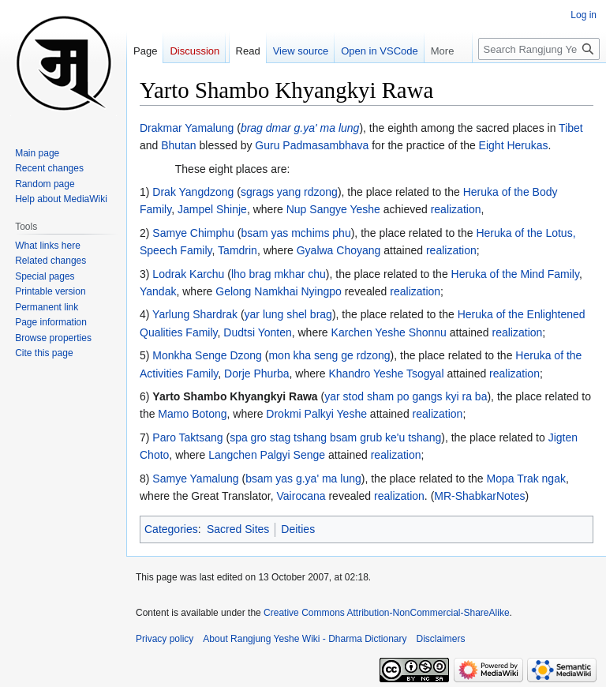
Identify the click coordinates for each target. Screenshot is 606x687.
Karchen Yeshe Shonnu (389, 332)
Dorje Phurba (257, 373)
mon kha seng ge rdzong (329, 355)
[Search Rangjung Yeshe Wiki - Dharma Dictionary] (539, 49)
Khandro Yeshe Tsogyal (385, 373)
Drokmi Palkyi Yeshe (316, 413)
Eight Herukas (513, 145)
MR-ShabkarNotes (479, 496)
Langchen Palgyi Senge (266, 455)
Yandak (158, 291)
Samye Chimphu (193, 233)
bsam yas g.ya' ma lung (303, 478)
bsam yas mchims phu (295, 233)
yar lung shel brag (288, 314)
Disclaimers (441, 638)
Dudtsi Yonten (257, 332)
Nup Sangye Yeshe (333, 209)
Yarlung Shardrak (195, 314)
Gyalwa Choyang (339, 250)
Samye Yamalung (195, 478)
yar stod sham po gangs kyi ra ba (405, 396)
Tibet (571, 128)
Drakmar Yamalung (187, 128)
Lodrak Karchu (188, 274)
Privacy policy (164, 638)
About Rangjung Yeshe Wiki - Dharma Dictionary (304, 638)
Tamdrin (237, 250)
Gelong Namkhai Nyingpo (278, 291)
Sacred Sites (238, 529)
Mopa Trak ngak (526, 478)
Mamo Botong (192, 413)
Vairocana (301, 496)
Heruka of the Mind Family (515, 274)
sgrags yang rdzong (289, 192)
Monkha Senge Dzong (207, 355)
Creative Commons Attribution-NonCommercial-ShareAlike (386, 612)
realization (456, 209)
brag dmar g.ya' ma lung (300, 128)
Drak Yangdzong (193, 192)
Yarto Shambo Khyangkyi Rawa (234, 396)
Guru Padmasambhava (311, 145)
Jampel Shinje (212, 209)
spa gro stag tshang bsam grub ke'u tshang (335, 437)
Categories (171, 529)
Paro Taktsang (187, 437)
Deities (298, 529)
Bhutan (178, 145)
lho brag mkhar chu (278, 274)
